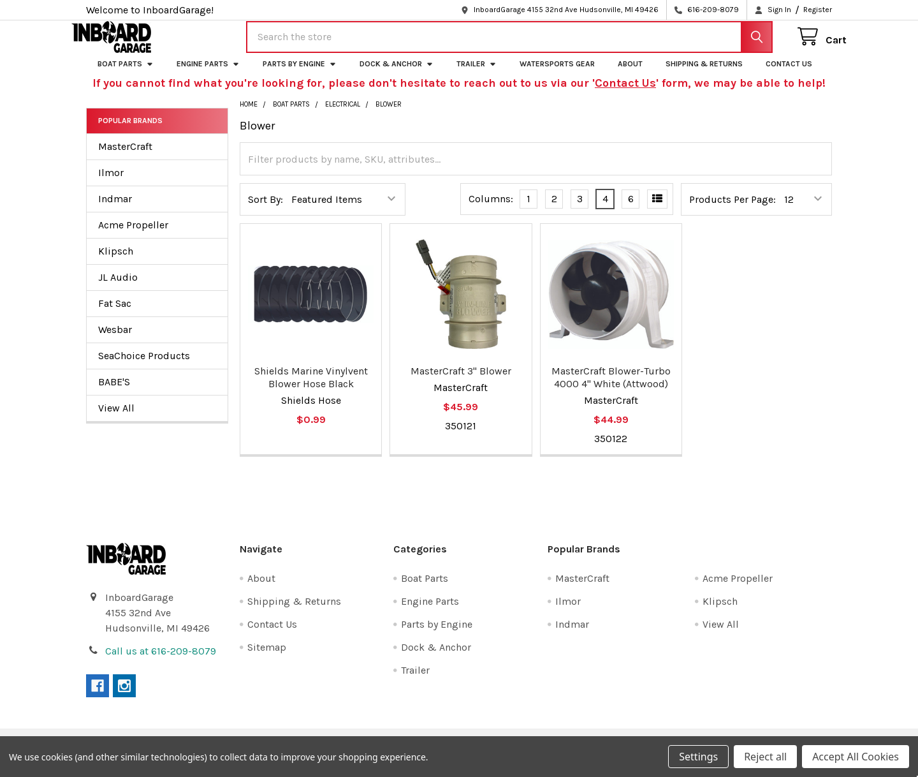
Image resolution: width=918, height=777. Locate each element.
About (630, 74)
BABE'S (114, 393)
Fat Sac (114, 314)
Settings (698, 757)
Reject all (765, 757)
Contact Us (789, 74)
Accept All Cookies (855, 757)
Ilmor (111, 183)
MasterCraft (125, 157)
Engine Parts (208, 74)
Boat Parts (126, 74)
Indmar (115, 210)
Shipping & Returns (704, 74)
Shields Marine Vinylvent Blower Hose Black (311, 388)
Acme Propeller (133, 236)
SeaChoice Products (144, 366)
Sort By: (265, 210)
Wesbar (115, 340)
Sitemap (266, 658)
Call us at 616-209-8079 (160, 662)
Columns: (491, 210)
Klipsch (115, 262)
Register (817, 9)
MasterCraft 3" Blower (461, 382)
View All (116, 419)
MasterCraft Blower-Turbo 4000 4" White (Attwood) (611, 388)
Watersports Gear (557, 74)
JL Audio (118, 288)
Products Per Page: (732, 210)
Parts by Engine (300, 74)
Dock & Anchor (396, 74)
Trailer (476, 74)
